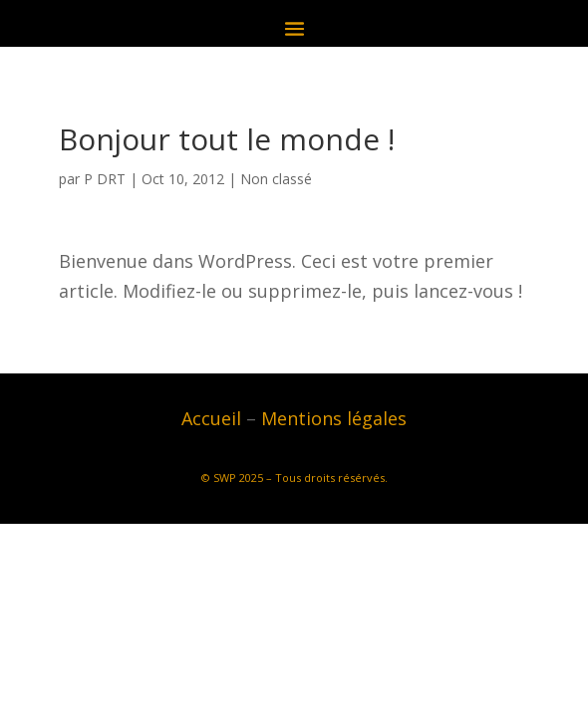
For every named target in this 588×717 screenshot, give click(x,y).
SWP (224, 477)
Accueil (211, 418)
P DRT (105, 178)
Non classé (276, 178)
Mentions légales (334, 418)
